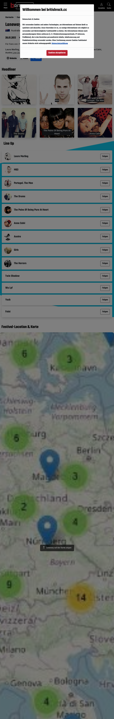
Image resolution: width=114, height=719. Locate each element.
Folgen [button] (36, 24)
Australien (32, 17)
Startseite (9, 17)
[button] (52, 5)
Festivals (52, 5)
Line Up (9, 143)
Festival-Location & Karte (19, 327)
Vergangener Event (26, 37)
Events (65, 5)
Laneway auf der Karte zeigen (57, 548)
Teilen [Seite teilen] (36, 58)
